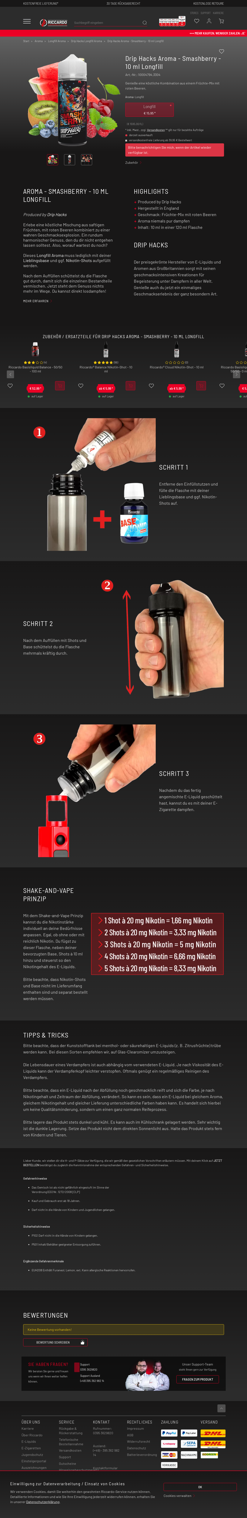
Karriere (218, 13)
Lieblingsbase (36, 260)
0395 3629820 (103, 1433)
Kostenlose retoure (208, 3)
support (206, 13)
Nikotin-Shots (79, 260)
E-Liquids (28, 1441)
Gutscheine (67, 1463)
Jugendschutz (32, 1454)
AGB (130, 1435)
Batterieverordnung (142, 1454)
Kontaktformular (105, 1468)
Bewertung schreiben (60, 1342)
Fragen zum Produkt (197, 1379)
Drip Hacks (57, 214)
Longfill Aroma (50, 255)
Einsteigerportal (33, 1461)
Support (65, 1457)
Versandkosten (156, 130)
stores (194, 13)
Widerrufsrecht (138, 1441)
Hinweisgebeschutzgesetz (79, 1470)
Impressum (135, 1428)
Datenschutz (136, 1448)
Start (26, 41)
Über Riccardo (32, 1435)
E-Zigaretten (31, 1448)
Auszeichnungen (34, 1467)
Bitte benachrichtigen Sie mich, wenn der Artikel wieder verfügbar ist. (169, 149)
